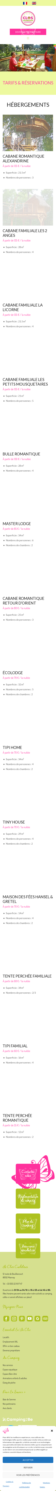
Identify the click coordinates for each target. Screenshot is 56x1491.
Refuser (28, 1467)
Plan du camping (28, 1223)
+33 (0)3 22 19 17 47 (14, 1283)
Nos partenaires (9, 1403)
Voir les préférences (28, 1475)
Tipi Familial (15, 1046)
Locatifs (6, 1337)
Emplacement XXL (10, 1341)
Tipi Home (12, 747)
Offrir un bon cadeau (11, 1346)
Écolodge (13, 672)
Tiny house (14, 822)
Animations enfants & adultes (15, 1378)
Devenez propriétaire (11, 1350)
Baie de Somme (9, 1399)
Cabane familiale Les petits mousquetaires (25, 381)
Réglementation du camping (28, 1199)
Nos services (8, 1365)
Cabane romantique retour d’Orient (23, 600)
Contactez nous (28, 1174)
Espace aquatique (10, 1369)
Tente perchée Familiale (27, 976)
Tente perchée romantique (17, 1117)
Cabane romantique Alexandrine (23, 158)
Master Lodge (17, 523)
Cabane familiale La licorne (23, 307)
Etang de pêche (9, 1382)
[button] (52, 1430)
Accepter (28, 1460)
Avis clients (7, 1408)
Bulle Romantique (21, 454)
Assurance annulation (28, 1248)
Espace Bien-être (10, 1374)
